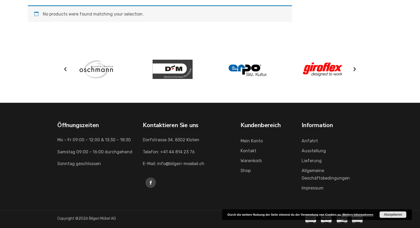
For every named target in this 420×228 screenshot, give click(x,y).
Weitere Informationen (357, 214)
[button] (65, 69)
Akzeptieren (393, 214)
